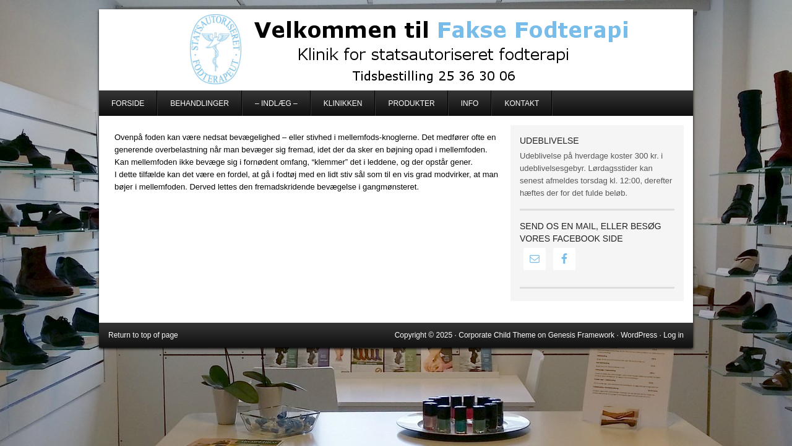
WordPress (639, 335)
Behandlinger (199, 103)
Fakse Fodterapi (396, 49)
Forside (127, 103)
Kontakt (521, 103)
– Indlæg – (276, 103)
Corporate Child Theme (497, 335)
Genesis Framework (581, 335)
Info (470, 103)
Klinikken (343, 103)
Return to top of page (143, 335)
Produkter (411, 103)
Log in (673, 335)
